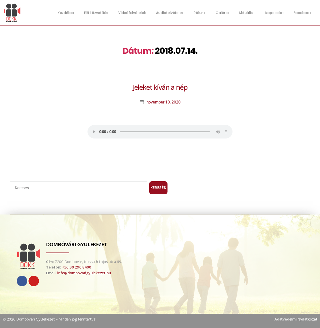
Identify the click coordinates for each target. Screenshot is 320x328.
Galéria (222, 12)
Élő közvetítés (96, 12)
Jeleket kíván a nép (160, 87)
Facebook (302, 12)
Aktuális (246, 12)
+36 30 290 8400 (76, 267)
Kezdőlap (66, 12)
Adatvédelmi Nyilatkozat (296, 319)
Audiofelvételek (170, 12)
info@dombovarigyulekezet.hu (84, 272)
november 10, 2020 (163, 102)
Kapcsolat (274, 12)
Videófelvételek (132, 12)
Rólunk (200, 12)
